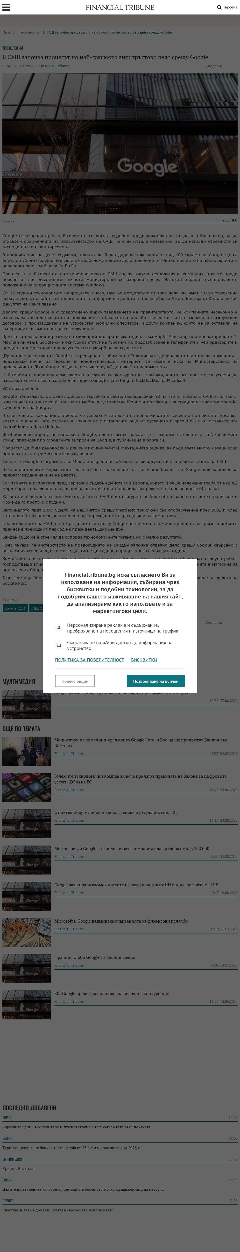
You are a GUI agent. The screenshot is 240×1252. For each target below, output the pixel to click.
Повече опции (75, 681)
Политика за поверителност (89, 660)
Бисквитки (144, 660)
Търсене (226, 7)
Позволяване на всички (155, 681)
